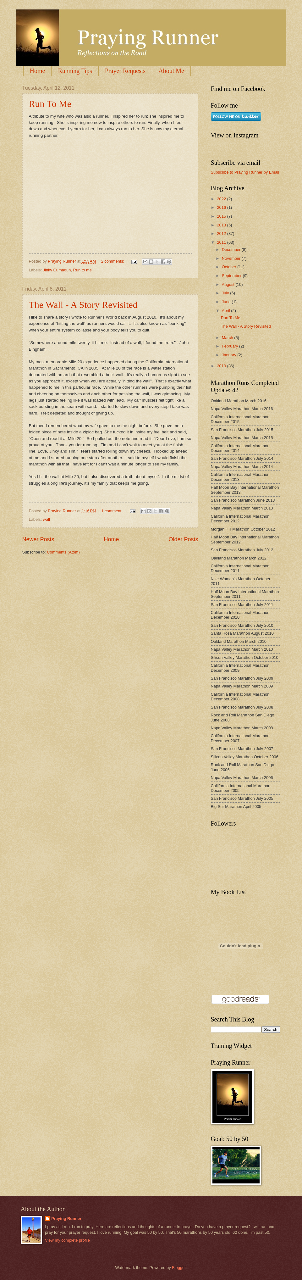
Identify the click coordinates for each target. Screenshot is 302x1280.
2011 (222, 242)
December (232, 249)
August (229, 284)
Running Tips (75, 70)
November (232, 258)
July (226, 293)
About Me (171, 70)
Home (37, 70)
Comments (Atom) (63, 552)
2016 (222, 207)
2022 (222, 199)
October (229, 266)
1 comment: (112, 511)
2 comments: (113, 261)
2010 (222, 366)
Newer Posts (38, 539)
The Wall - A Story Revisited (83, 304)
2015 (222, 216)
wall (46, 519)
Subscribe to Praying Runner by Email (245, 172)
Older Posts (183, 539)
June (227, 301)
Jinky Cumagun (57, 270)
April (226, 310)
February (230, 346)
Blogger (179, 1267)
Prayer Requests (125, 70)
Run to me (82, 270)
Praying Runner (66, 1218)
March (228, 337)
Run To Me (50, 103)
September (232, 275)
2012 (222, 233)
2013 (222, 225)
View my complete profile (67, 1240)
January (229, 355)
